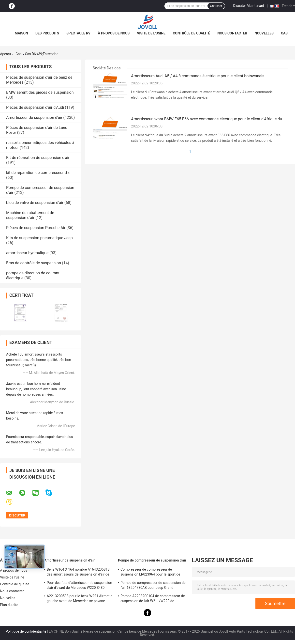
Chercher (216, 6)
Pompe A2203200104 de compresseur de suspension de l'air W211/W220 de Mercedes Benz (152, 599)
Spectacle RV (78, 33)
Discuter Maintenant (248, 6)
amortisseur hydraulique (27, 252)
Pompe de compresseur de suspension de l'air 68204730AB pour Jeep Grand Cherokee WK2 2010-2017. (153, 586)
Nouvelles (263, 33)
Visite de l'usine (151, 33)
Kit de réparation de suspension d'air (38, 157)
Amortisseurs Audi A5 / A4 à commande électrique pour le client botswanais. (198, 76)
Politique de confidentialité (26, 631)
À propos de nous (114, 33)
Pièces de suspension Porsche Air (35, 227)
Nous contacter (232, 33)
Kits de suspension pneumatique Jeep (39, 237)
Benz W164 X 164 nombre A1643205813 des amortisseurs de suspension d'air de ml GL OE (78, 572)
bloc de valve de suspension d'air (34, 202)
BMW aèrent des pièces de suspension (40, 92)
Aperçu (5, 54)
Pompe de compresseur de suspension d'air (152, 560)
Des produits (47, 33)
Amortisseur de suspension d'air (34, 117)
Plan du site (9, 605)
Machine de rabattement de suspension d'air (30, 215)
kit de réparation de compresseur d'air (39, 172)
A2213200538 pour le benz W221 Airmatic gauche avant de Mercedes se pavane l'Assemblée (79, 599)
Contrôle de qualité (191, 33)
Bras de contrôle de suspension (33, 263)
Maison (21, 33)
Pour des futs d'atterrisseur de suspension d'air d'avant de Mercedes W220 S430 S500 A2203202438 (79, 586)
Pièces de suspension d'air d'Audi (35, 107)
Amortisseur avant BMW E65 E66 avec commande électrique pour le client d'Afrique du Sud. (206, 119)
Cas (284, 33)
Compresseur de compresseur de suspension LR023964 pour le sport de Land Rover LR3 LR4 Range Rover (150, 572)
